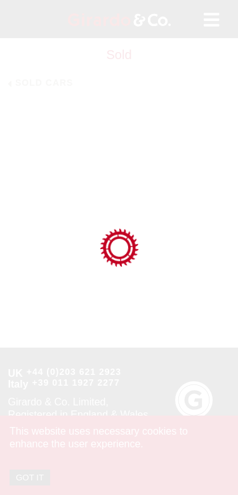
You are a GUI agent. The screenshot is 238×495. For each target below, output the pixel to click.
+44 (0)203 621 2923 (74, 372)
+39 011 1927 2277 (76, 382)
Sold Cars (44, 83)
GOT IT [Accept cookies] (30, 477)
